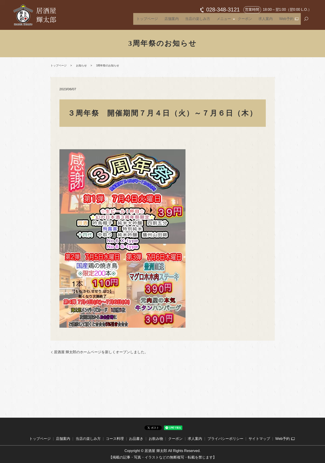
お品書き (136, 439)
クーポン (253, 21)
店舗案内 (190, 21)
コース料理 (115, 439)
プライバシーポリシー (225, 439)
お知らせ (81, 65)
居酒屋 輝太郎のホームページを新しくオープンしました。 (101, 352)
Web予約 (287, 21)
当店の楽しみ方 (212, 21)
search (306, 21)
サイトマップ (259, 439)
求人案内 (270, 21)
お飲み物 (156, 439)
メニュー (234, 21)
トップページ (169, 21)
